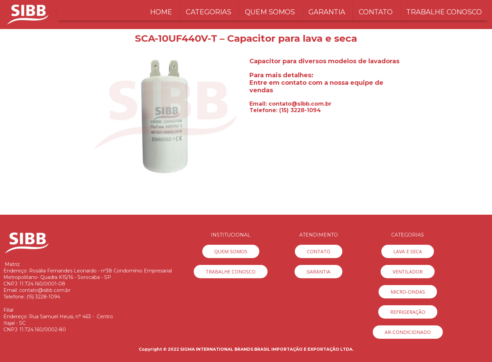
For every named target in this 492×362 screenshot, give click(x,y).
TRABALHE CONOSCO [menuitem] (444, 12)
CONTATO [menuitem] (376, 12)
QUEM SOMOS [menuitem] (270, 12)
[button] (230, 251)
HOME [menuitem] (161, 12)
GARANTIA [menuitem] (327, 12)
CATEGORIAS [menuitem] (208, 12)
